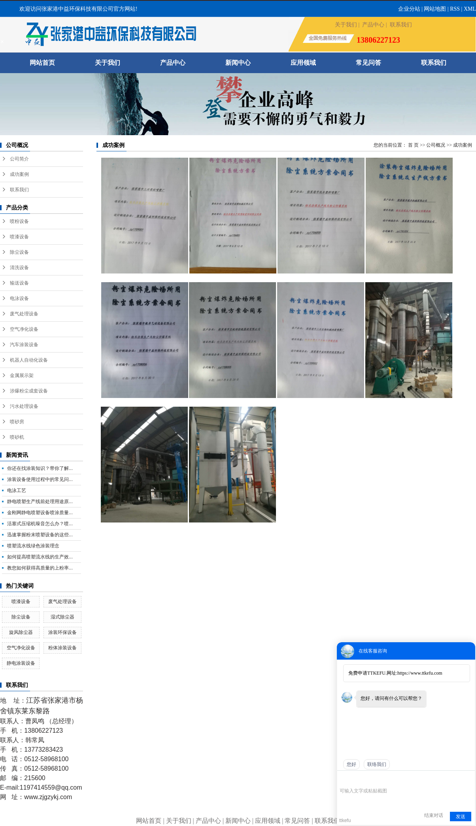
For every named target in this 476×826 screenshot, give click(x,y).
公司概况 (435, 145)
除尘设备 (19, 252)
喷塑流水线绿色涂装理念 (33, 546)
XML (470, 9)
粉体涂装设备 (62, 648)
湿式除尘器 (62, 617)
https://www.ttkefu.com (419, 673)
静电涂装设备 (21, 663)
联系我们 (401, 25)
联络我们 (376, 764)
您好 (351, 764)
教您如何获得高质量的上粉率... (40, 568)
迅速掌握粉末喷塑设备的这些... (40, 534)
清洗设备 (19, 267)
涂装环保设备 (62, 632)
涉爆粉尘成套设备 (29, 391)
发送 (460, 816)
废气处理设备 (24, 314)
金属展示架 (22, 375)
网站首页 (42, 62)
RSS (455, 9)
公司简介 (19, 159)
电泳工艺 (16, 490)
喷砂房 (17, 421)
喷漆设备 (19, 237)
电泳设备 (19, 298)
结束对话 (433, 815)
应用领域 (303, 62)
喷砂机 (17, 437)
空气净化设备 (24, 329)
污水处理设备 (24, 406)
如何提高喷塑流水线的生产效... (40, 557)
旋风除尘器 (21, 632)
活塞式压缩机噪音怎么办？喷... (40, 523)
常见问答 (368, 62)
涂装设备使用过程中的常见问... (40, 479)
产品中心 (373, 25)
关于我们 (346, 25)
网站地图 (435, 9)
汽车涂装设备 (24, 344)
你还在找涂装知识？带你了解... (40, 468)
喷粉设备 (19, 221)
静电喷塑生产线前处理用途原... (40, 501)
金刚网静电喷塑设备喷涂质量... (40, 512)
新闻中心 (238, 62)
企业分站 (409, 9)
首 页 (413, 145)
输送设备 (19, 283)
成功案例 (19, 174)
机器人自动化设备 (29, 360)
